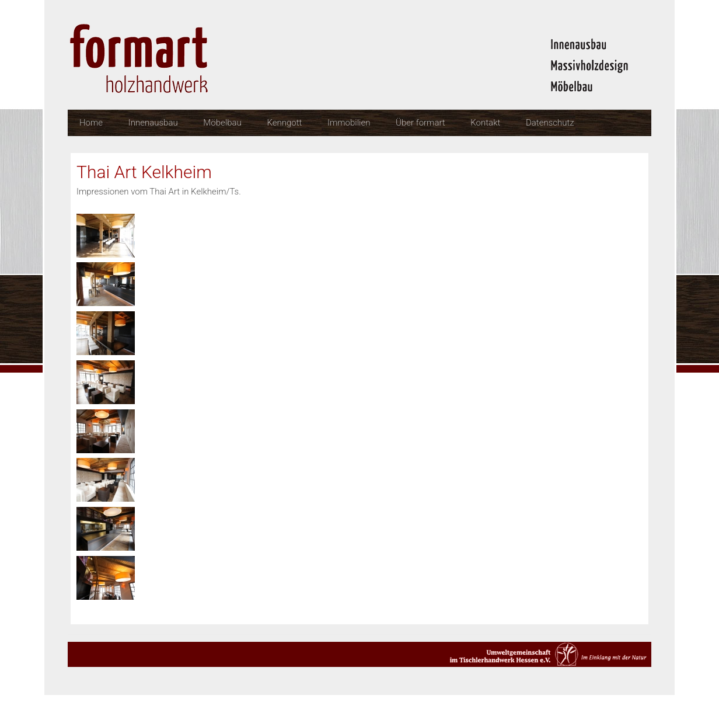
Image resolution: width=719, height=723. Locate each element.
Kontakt (485, 122)
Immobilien (348, 122)
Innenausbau (153, 122)
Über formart (420, 122)
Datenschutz (550, 122)
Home (91, 122)
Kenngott (284, 122)
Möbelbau (222, 122)
